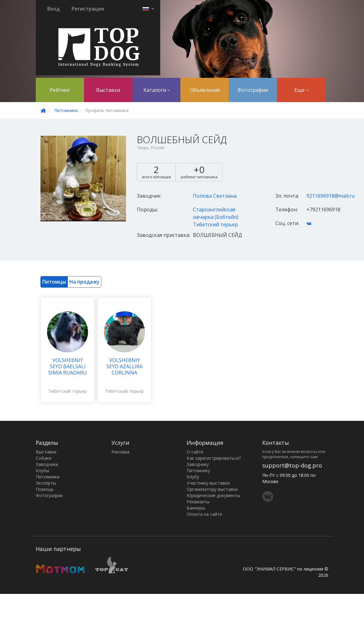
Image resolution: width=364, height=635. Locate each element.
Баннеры (196, 508)
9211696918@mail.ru (330, 195)
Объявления (205, 90)
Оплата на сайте (204, 514)
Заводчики (47, 464)
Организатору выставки (212, 489)
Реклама (120, 452)
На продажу (84, 281)
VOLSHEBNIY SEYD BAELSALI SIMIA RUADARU (67, 366)
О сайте (195, 452)
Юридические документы (213, 495)
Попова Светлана (214, 195)
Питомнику (198, 470)
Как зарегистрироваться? (214, 458)
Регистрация (88, 8)
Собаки (43, 458)
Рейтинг (60, 90)
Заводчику (198, 464)
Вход (53, 8)
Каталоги (156, 90)
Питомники (66, 110)
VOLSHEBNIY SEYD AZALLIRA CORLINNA (124, 366)
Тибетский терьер (215, 224)
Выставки (108, 90)
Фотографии (252, 90)
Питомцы (54, 281)
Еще (301, 90)
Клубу (193, 477)
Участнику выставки (208, 483)
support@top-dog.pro (292, 465)
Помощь (45, 489)
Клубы (42, 470)
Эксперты (46, 483)
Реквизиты (198, 502)
